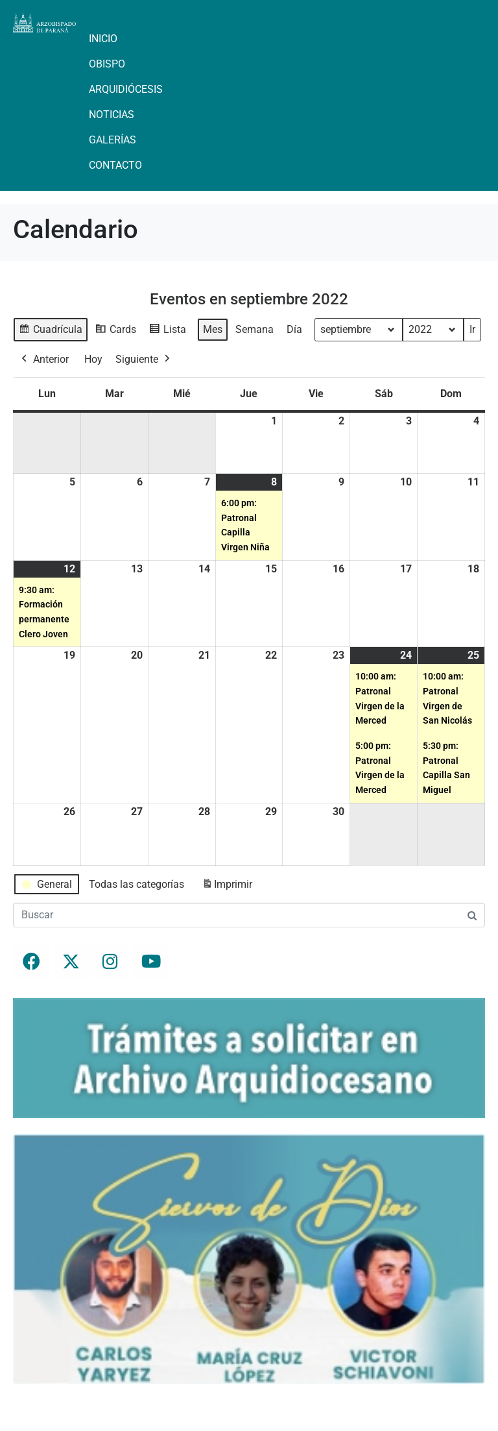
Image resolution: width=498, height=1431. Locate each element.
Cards (115, 331)
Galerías (112, 140)
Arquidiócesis (126, 89)
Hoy (93, 359)
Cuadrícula (50, 331)
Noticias (111, 114)
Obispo (107, 64)
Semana (254, 329)
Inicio (103, 38)
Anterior (44, 359)
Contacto (115, 165)
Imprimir (227, 886)
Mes (212, 329)
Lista (167, 331)
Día (294, 329)
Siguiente (143, 359)
